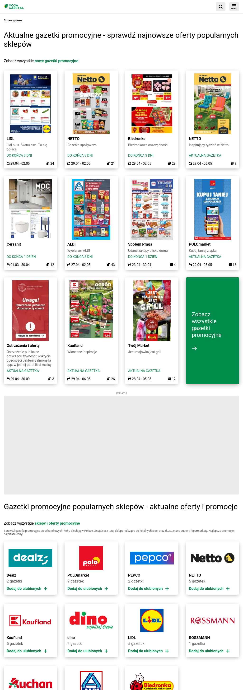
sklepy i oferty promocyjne (57, 523)
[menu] (234, 6)
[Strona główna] (14, 6)
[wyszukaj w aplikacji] (220, 6)
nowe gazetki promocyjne (56, 61)
